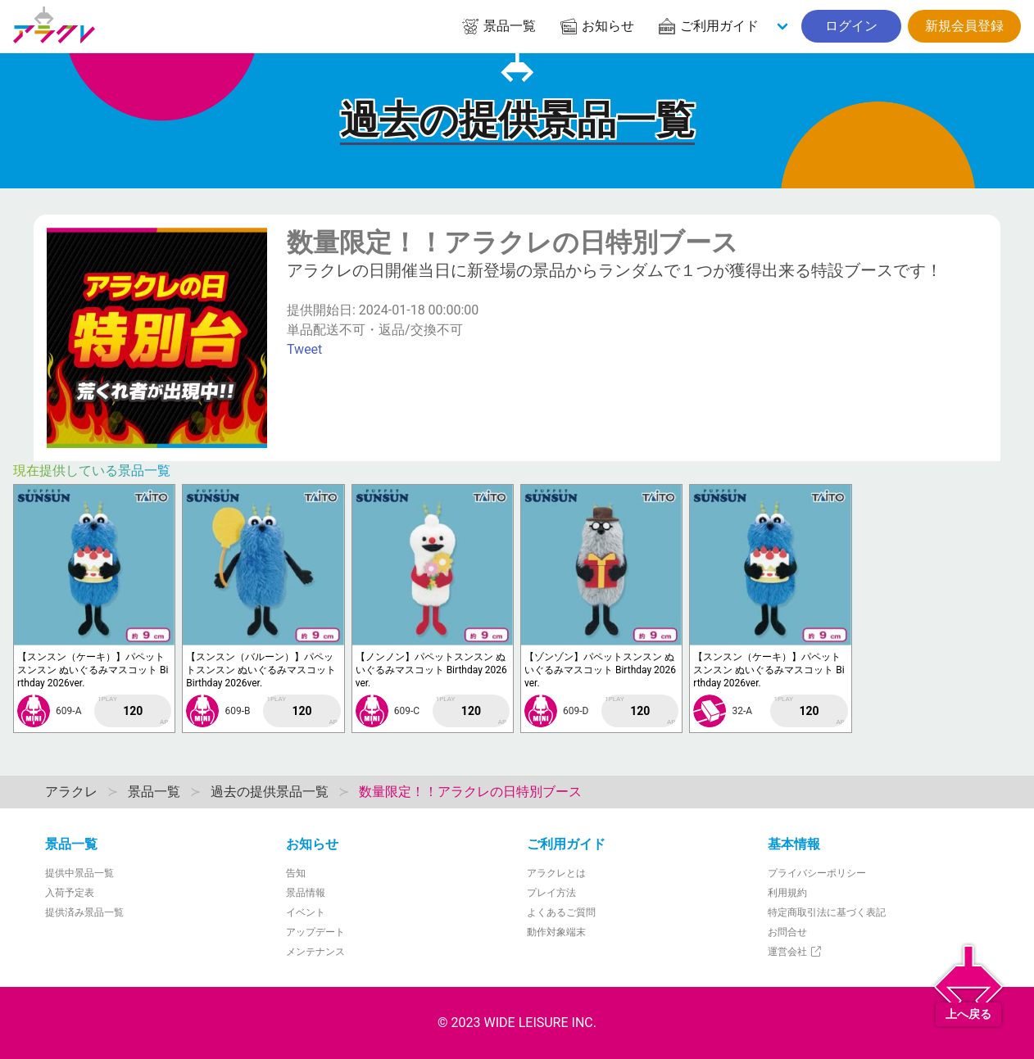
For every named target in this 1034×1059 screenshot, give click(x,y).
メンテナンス (315, 951)
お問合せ (787, 932)
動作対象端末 (556, 932)
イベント (305, 912)
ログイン (851, 26)
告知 (296, 873)
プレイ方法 (551, 892)
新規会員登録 (964, 26)
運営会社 (795, 951)
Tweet (304, 349)
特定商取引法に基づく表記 (827, 912)
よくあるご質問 (561, 912)
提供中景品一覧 (79, 873)
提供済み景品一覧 (84, 912)
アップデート (315, 932)
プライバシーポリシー (817, 873)
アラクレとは (556, 873)
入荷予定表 (69, 892)
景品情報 (305, 892)
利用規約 (787, 892)
